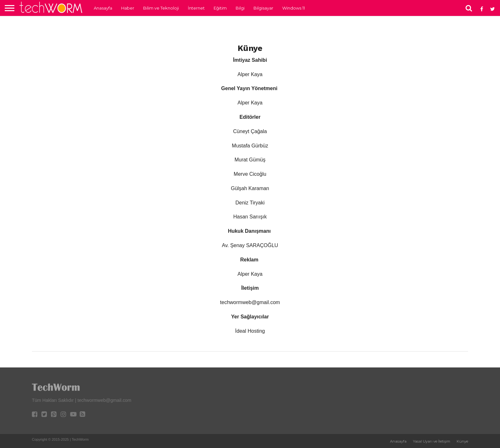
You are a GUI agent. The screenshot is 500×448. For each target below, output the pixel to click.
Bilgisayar (263, 8)
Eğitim (220, 8)
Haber (127, 8)
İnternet (196, 8)
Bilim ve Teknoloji (161, 8)
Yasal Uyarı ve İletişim (431, 441)
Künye (462, 441)
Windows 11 (293, 8)
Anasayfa (103, 8)
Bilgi (240, 8)
